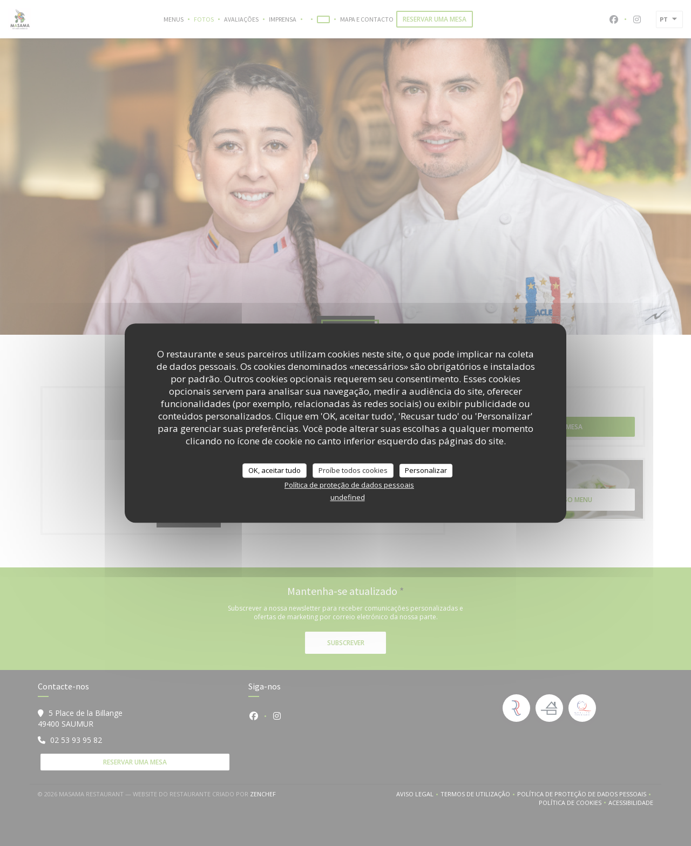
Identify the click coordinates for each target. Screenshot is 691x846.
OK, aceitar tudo (274, 470)
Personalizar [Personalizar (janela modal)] (426, 470)
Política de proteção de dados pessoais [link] (349, 485)
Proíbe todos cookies (353, 470)
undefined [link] (347, 497)
